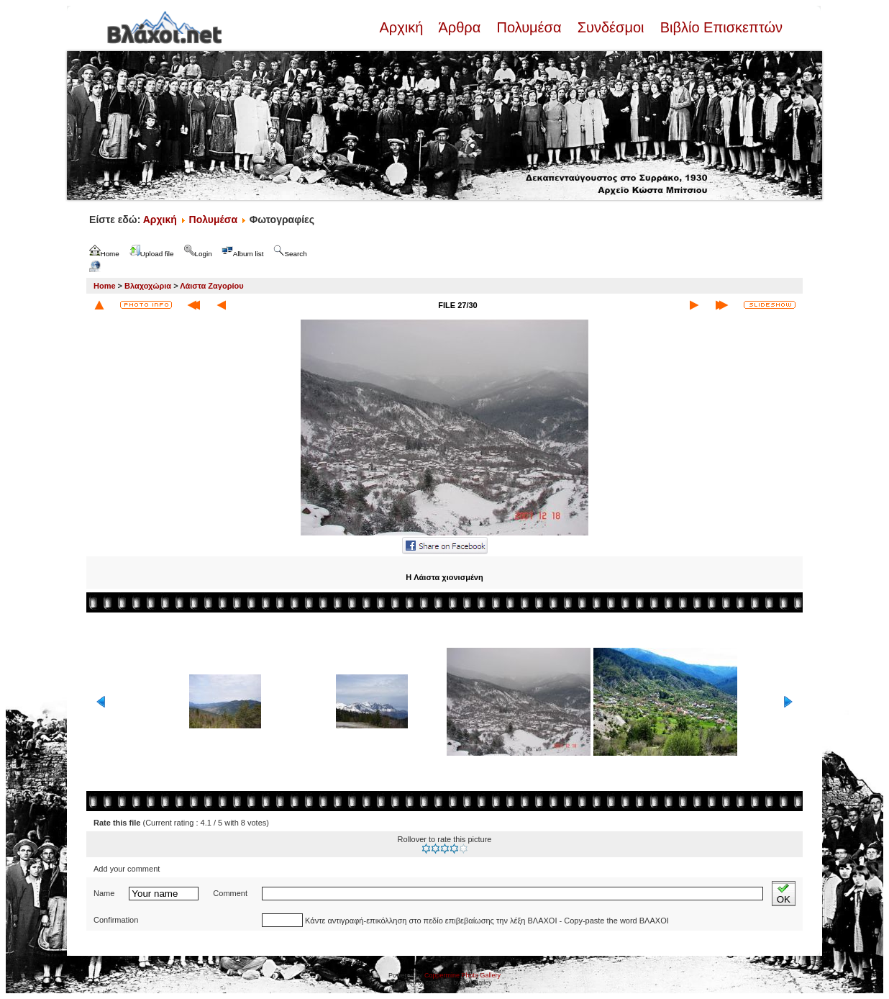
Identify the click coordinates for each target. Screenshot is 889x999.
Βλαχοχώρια (147, 285)
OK (783, 893)
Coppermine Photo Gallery (462, 975)
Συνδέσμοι (610, 27)
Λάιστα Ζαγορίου (211, 285)
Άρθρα (460, 27)
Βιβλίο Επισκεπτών (719, 27)
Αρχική (403, 27)
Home (105, 285)
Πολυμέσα (529, 27)
